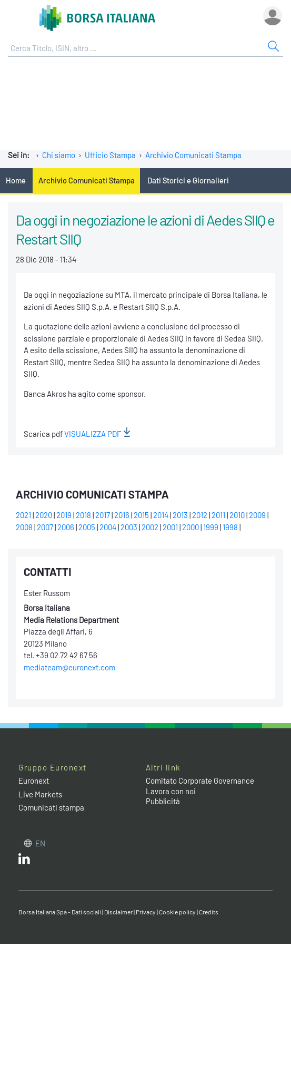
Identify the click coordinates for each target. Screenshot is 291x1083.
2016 (121, 515)
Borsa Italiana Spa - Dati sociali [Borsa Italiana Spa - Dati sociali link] (59, 911)
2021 (23, 515)
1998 (230, 527)
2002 (150, 527)
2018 (83, 515)
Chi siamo (58, 155)
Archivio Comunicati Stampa (193, 155)
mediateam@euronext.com (69, 667)
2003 (129, 527)
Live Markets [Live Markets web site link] (40, 794)
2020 (43, 515)
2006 (65, 527)
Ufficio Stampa (110, 155)
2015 (141, 515)
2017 (102, 515)
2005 (86, 527)
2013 (180, 515)
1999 (210, 527)
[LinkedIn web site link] (24, 861)
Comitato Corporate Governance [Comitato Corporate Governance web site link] (200, 780)
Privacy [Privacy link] (146, 911)
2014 (160, 515)
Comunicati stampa (51, 807)
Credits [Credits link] (208, 911)
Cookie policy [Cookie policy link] (177, 911)
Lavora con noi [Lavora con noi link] (171, 791)
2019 (64, 515)
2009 (257, 515)
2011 (218, 515)
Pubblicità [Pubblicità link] (163, 801)
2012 (199, 515)
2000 (190, 527)
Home (16, 180)
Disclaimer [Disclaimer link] (118, 911)
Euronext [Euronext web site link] (33, 780)
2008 (24, 527)
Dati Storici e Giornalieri (188, 180)
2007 (45, 527)
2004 (107, 527)
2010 (237, 515)
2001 (170, 527)
